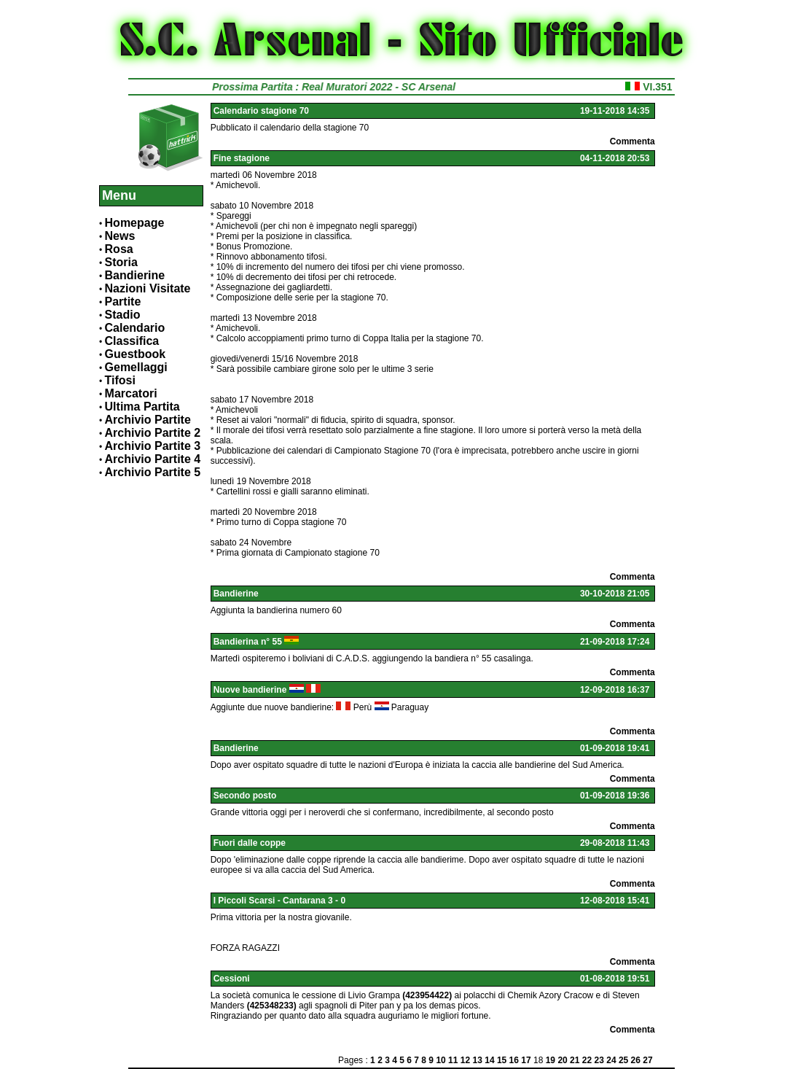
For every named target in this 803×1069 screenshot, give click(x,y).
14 (489, 1060)
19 (550, 1060)
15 (501, 1060)
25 (623, 1060)
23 (599, 1060)
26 (636, 1060)
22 (587, 1060)
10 (440, 1060)
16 (514, 1060)
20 (562, 1060)
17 (525, 1060)
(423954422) (427, 995)
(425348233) (272, 1005)
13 (477, 1060)
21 (574, 1060)
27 (647, 1060)
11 (453, 1060)
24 (611, 1060)
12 (465, 1060)
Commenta (632, 141)
